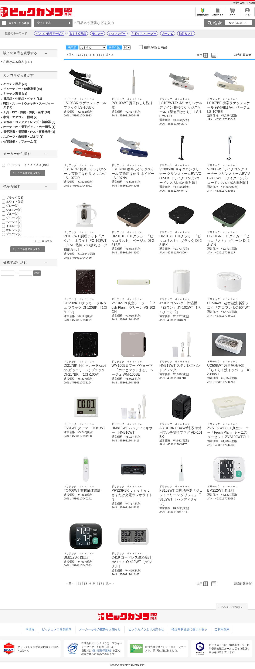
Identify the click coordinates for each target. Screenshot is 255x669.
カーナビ (167, 33)
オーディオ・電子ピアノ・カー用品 (29, 127)
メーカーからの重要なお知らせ (100, 629)
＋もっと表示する (42, 241)
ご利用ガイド (217, 13)
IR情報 (251, 2)
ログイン (247, 13)
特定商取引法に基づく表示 (189, 629)
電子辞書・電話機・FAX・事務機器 (29, 131)
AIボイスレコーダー (144, 33)
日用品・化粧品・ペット (22, 98)
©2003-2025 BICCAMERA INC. (127, 665)
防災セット (186, 33)
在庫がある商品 (17, 62)
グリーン (13, 217)
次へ (109, 54)
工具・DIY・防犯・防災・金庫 (26, 112)
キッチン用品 (15, 84)
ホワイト (14, 201)
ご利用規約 (238, 2)
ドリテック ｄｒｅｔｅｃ (27, 165)
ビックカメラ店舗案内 (57, 629)
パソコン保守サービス (50, 33)
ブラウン (13, 234)
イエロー (13, 226)
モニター (97, 33)
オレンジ (13, 230)
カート (232, 13)
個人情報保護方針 (102, 650)
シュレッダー (117, 33)
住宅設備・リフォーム (20, 141)
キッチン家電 (15, 93)
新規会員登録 (203, 13)
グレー (12, 205)
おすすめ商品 (77, 33)
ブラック (14, 197)
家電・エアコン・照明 (20, 117)
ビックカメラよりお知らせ (146, 629)
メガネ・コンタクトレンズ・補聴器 (29, 122)
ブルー (12, 213)
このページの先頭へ (231, 607)
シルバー (13, 209)
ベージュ (13, 221)
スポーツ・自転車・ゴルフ (23, 136)
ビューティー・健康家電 (22, 89)
